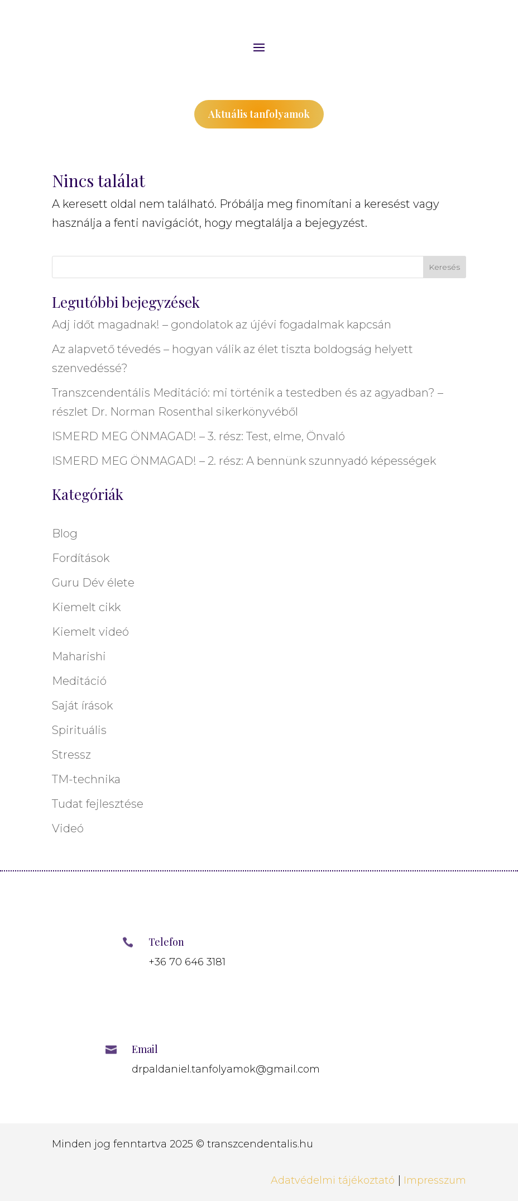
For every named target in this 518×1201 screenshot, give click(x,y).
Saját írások (82, 705)
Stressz (71, 754)
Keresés (444, 267)
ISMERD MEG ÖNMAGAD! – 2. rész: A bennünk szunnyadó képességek (244, 461)
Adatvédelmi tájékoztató (333, 1180)
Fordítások (80, 558)
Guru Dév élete (93, 582)
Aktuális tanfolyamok (259, 114)
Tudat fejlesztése (97, 804)
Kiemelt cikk (86, 607)
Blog (65, 533)
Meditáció (79, 681)
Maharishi (79, 656)
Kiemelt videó (90, 631)
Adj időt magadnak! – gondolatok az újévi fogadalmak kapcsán (221, 324)
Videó (68, 828)
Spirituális (79, 730)
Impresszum (435, 1180)
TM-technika (86, 779)
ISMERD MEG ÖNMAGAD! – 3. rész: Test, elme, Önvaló (198, 436)
